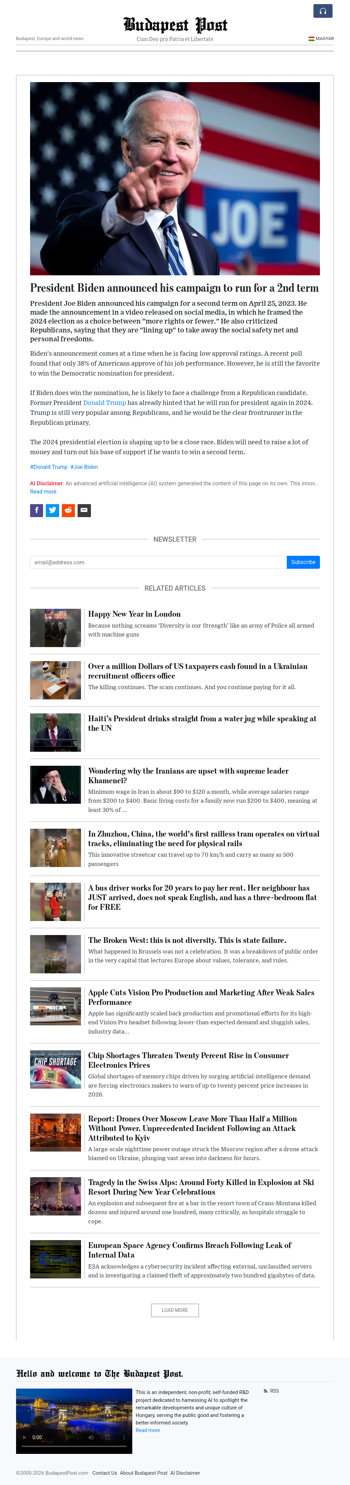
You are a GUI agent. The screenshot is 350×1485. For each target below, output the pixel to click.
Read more (43, 491)
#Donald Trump (49, 467)
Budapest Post (175, 23)
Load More (175, 1310)
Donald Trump (104, 403)
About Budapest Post (143, 1473)
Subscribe (303, 562)
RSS (270, 1391)
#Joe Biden (84, 467)
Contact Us (104, 1473)
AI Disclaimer (185, 1473)
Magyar (321, 38)
